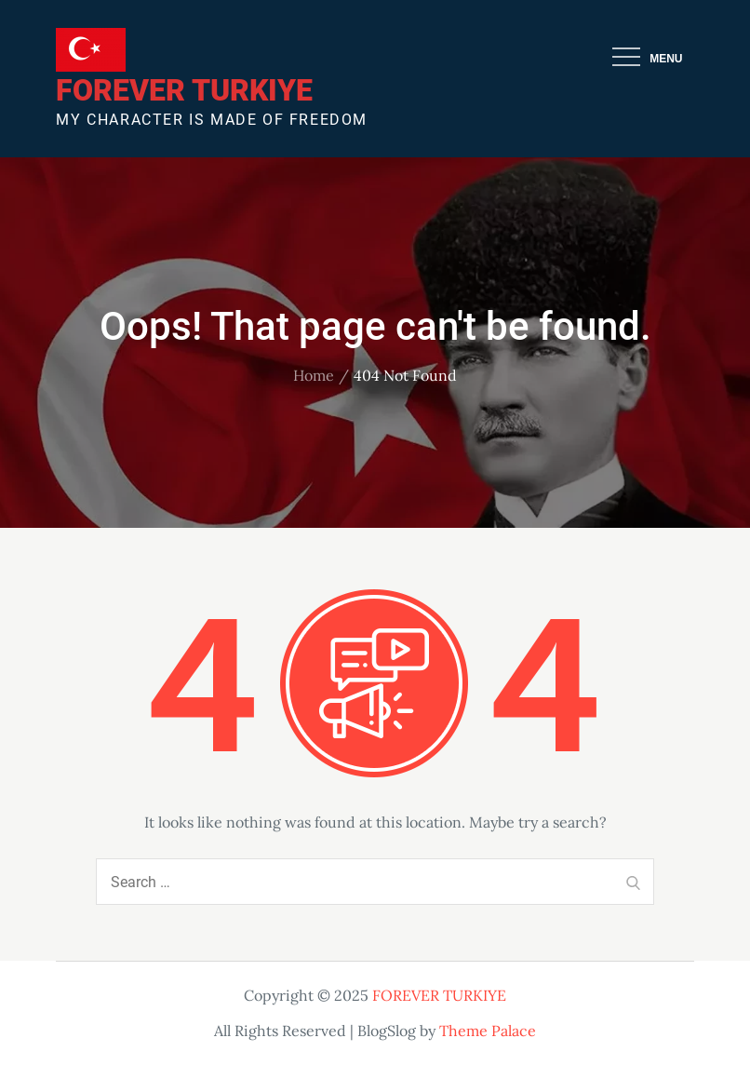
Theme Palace (487, 1030)
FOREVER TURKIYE (184, 90)
